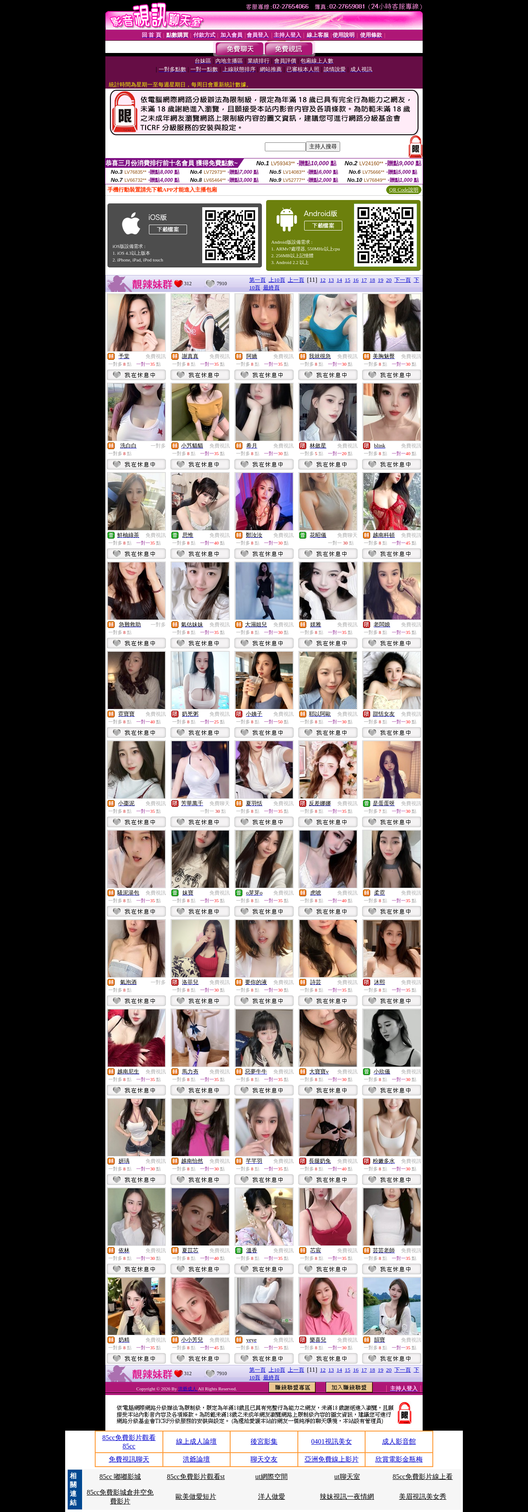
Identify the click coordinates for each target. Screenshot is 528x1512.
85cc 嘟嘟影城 (120, 1476)
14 (339, 280)
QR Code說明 (403, 190)
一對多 (158, 446)
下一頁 (402, 280)
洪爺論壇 (196, 1459)
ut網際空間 (271, 1476)
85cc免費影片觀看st (196, 1476)
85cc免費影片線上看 (423, 1476)
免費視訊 (156, 356)
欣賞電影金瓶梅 (399, 1459)
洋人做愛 (271, 1496)
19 (380, 280)
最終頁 (271, 287)
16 (356, 280)
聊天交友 (264, 1459)
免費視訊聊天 (129, 1459)
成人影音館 (399, 1441)
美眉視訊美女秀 (422, 1496)
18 (372, 280)
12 (323, 280)
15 (347, 280)
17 (364, 280)
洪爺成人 (188, 1388)
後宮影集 (264, 1441)
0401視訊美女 (331, 1441)
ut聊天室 (347, 1476)
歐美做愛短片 (196, 1496)
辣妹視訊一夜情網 (347, 1496)
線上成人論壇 (196, 1441)
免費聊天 (347, 535)
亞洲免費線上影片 (332, 1459)
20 (389, 280)
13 (331, 280)
